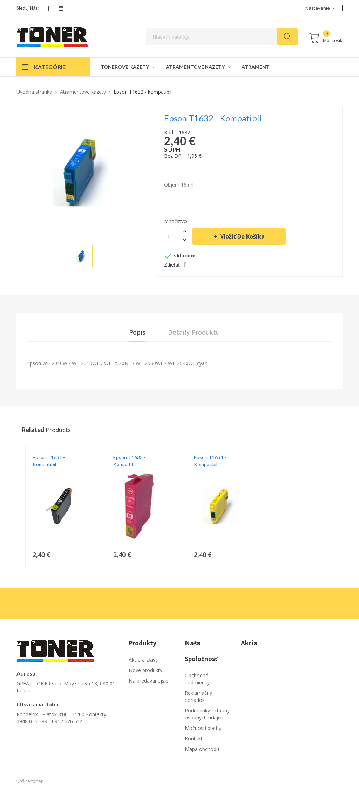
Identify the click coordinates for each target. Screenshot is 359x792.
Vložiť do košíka (242, 236)
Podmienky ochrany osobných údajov (207, 715)
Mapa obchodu (202, 750)
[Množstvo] (172, 236)
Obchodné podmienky (197, 680)
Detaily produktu (194, 333)
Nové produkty (145, 671)
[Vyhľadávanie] (222, 36)
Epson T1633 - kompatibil (129, 462)
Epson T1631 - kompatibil (49, 462)
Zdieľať (186, 264)
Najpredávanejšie (148, 682)
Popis (137, 333)
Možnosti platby (203, 729)
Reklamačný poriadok (198, 698)
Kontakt (194, 740)
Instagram (61, 8)
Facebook (48, 8)
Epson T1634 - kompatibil (210, 462)
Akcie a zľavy (143, 661)
